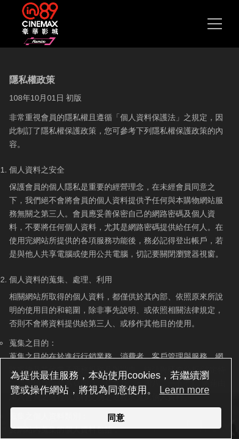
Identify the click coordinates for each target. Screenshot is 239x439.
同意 (115, 418)
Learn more (184, 390)
